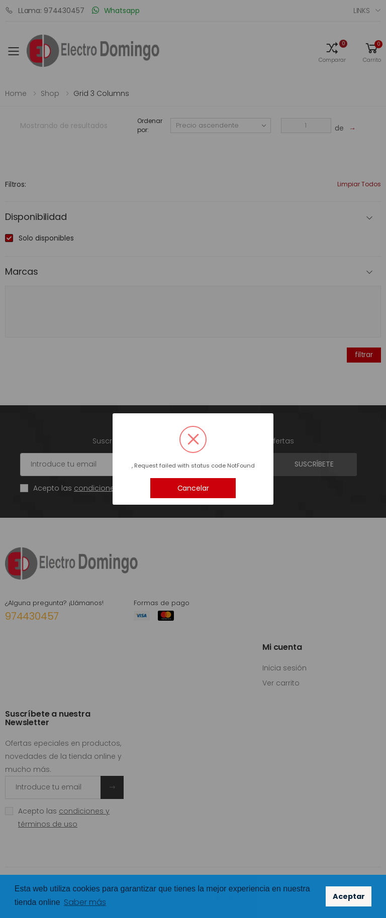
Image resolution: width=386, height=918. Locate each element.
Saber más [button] (85, 902)
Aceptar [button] (349, 896)
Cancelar (193, 488)
